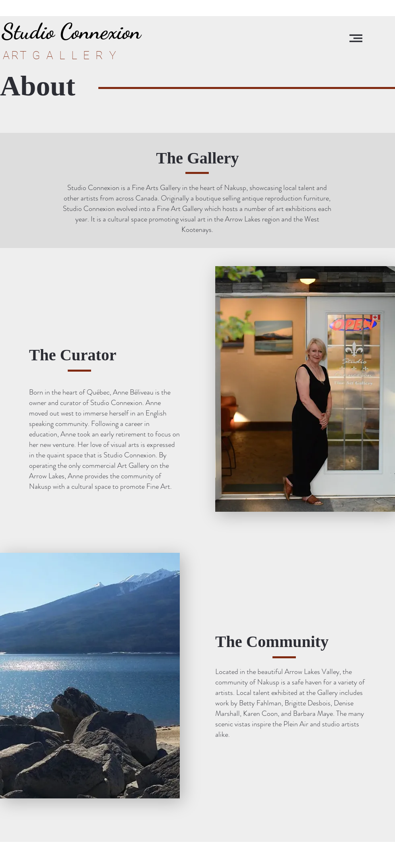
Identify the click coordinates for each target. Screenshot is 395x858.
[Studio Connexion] (71, 31)
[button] (355, 38)
